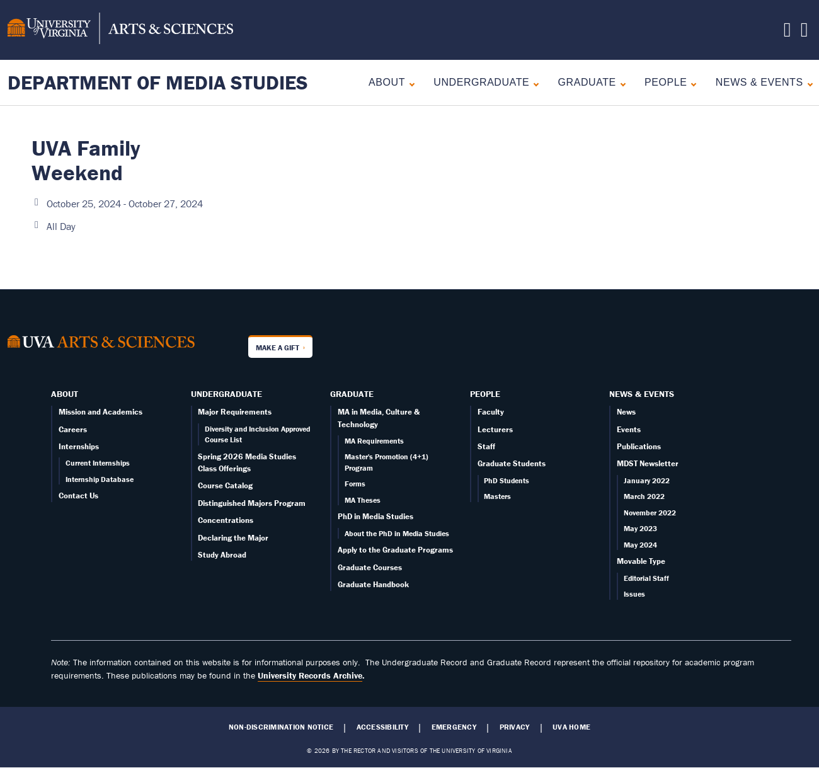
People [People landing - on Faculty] (665, 82)
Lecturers (495, 429)
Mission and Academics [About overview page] (100, 411)
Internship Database (100, 479)
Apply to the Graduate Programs (395, 549)
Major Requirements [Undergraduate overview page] (235, 411)
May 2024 (640, 544)
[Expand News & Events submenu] (807, 83)
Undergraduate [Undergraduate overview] (481, 82)
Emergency (454, 727)
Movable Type (641, 561)
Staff (486, 446)
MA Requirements (374, 440)
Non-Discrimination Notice (281, 727)
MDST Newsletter (648, 463)
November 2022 (650, 512)
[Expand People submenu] (691, 83)
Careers (73, 429)
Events (629, 429)
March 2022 (644, 496)
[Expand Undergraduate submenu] (533, 83)
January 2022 (647, 480)
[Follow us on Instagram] (804, 32)
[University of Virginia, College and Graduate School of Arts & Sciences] (120, 30)
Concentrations (225, 520)
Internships (79, 446)
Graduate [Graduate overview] (587, 82)
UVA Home (571, 727)
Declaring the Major (233, 537)
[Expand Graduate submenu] (620, 83)
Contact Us (78, 495)
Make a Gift (277, 347)
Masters (497, 496)
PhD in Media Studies (375, 516)
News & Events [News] (759, 82)
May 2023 (640, 528)
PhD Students (506, 480)
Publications (639, 446)
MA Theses (363, 500)
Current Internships (98, 462)
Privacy (515, 727)
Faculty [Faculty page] (491, 411)
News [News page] (626, 411)
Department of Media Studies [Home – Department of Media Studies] (158, 82)
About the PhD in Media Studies (397, 533)
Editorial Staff (646, 578)
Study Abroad (222, 554)
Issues (634, 594)
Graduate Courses (370, 567)
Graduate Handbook (373, 584)
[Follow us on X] (787, 32)
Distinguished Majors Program (252, 503)
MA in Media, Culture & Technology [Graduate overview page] (379, 417)
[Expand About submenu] (409, 83)
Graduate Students (512, 463)
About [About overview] (387, 82)
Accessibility (382, 727)
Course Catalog (225, 485)
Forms (355, 483)
